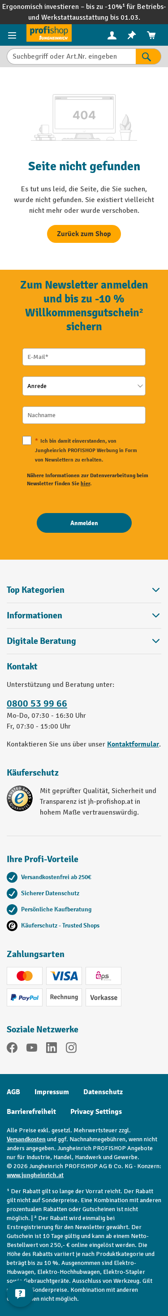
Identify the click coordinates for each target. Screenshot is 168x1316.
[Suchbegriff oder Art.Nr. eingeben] (71, 56)
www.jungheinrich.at (35, 1175)
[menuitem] (112, 35)
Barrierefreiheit (31, 1111)
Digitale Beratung (41, 641)
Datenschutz (103, 1091)
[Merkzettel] (132, 35)
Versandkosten (26, 1139)
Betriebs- (151, 6)
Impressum (51, 1091)
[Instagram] (71, 1049)
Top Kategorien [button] (84, 589)
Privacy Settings (96, 1111)
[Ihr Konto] (112, 35)
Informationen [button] (84, 615)
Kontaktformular (133, 744)
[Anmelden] (84, 523)
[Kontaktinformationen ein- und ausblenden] (20, 1293)
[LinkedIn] (51, 1049)
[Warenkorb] (151, 35)
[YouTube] (31, 1049)
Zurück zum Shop (84, 233)
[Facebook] (12, 1049)
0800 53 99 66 (37, 703)
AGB (13, 1091)
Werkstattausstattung (75, 17)
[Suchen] (148, 56)
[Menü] (13, 35)
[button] (84, 641)
